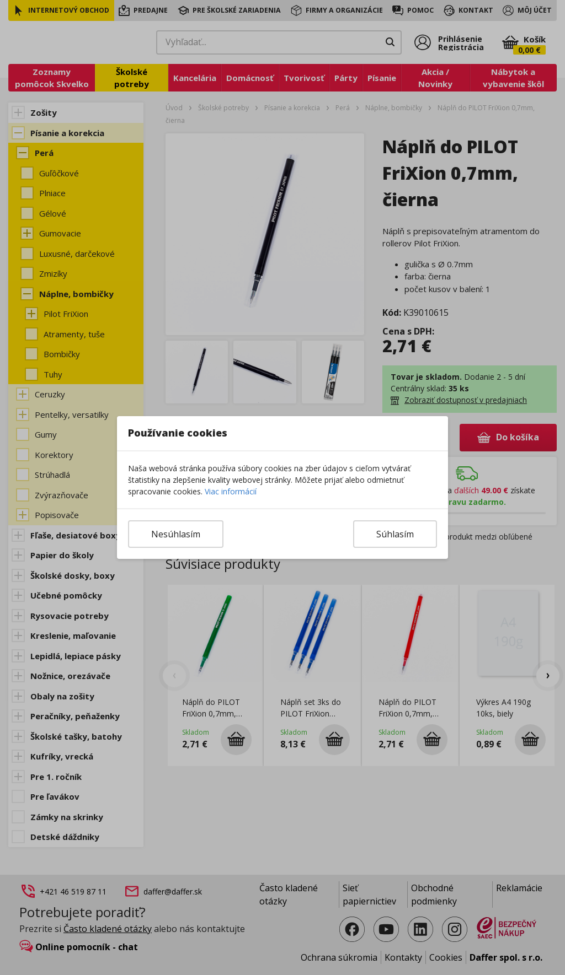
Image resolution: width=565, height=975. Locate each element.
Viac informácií (231, 491)
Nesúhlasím (175, 534)
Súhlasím (395, 534)
